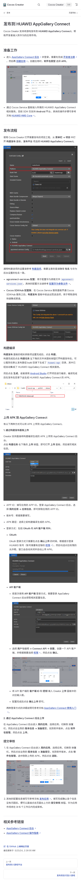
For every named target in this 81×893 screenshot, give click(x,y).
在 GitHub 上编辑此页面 (16, 846)
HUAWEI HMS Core (22, 115)
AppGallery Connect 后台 (25, 57)
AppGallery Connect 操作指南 (22, 833)
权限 (47, 545)
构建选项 (36, 268)
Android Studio (38, 373)
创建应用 (21, 61)
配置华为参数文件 (58, 283)
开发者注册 (69, 57)
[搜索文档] (38, 5)
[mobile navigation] (76, 4)
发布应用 (44, 798)
